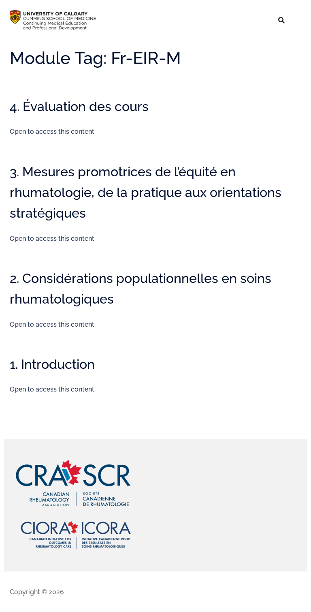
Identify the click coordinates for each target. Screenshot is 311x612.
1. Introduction (52, 364)
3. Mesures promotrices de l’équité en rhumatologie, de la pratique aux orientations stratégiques (145, 192)
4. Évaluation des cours (79, 106)
